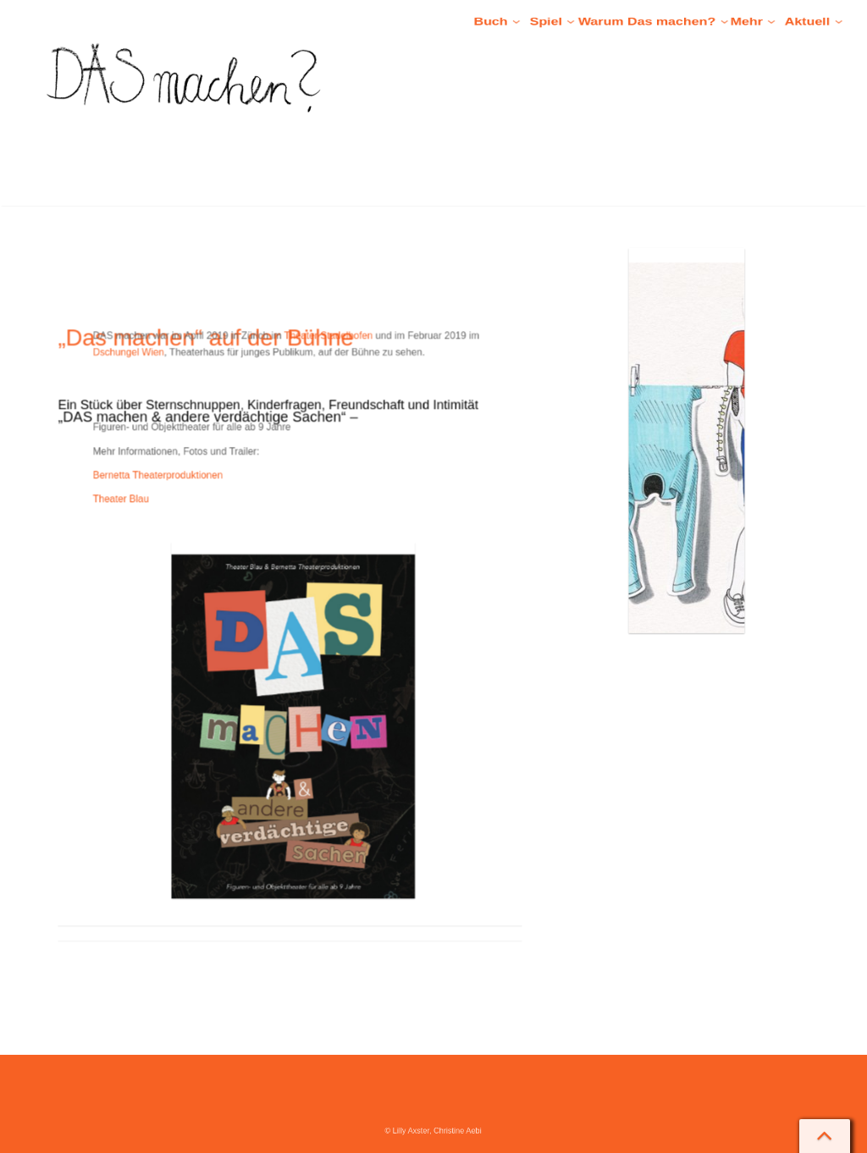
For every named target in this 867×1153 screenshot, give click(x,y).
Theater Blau (175, 519)
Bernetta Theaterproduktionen (200, 500)
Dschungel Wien (180, 397)
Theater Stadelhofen (316, 386)
